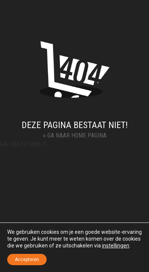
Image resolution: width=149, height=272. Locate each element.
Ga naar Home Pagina (75, 135)
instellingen (115, 246)
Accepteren (27, 259)
